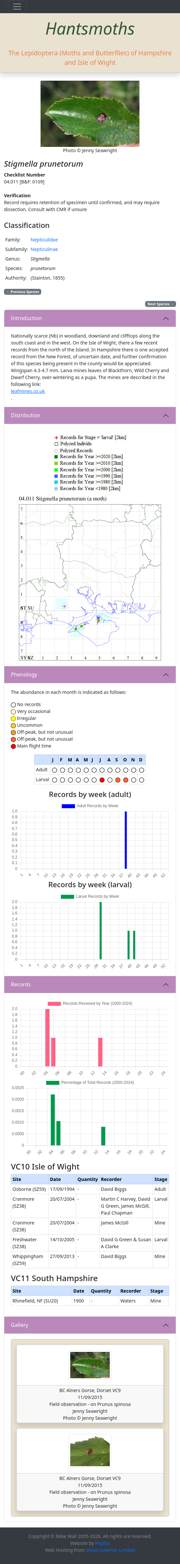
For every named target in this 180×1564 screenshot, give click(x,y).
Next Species (160, 304)
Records (21, 984)
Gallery (19, 1325)
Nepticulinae (44, 249)
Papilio (102, 1543)
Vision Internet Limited (110, 1550)
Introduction (26, 318)
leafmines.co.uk (28, 391)
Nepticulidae (44, 239)
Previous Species (22, 291)
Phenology (24, 674)
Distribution (25, 415)
